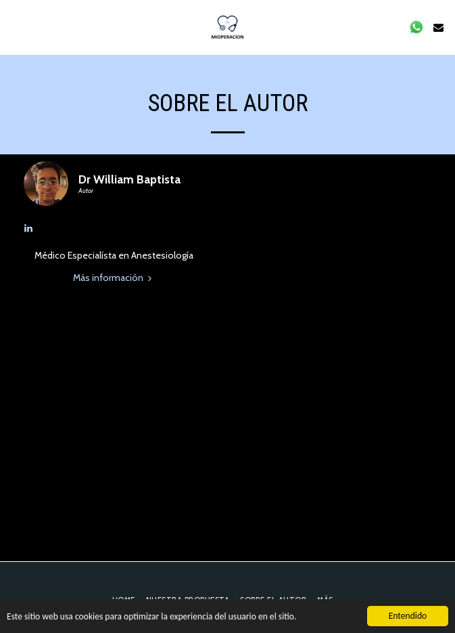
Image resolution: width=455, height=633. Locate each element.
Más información (114, 277)
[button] (14, 27)
